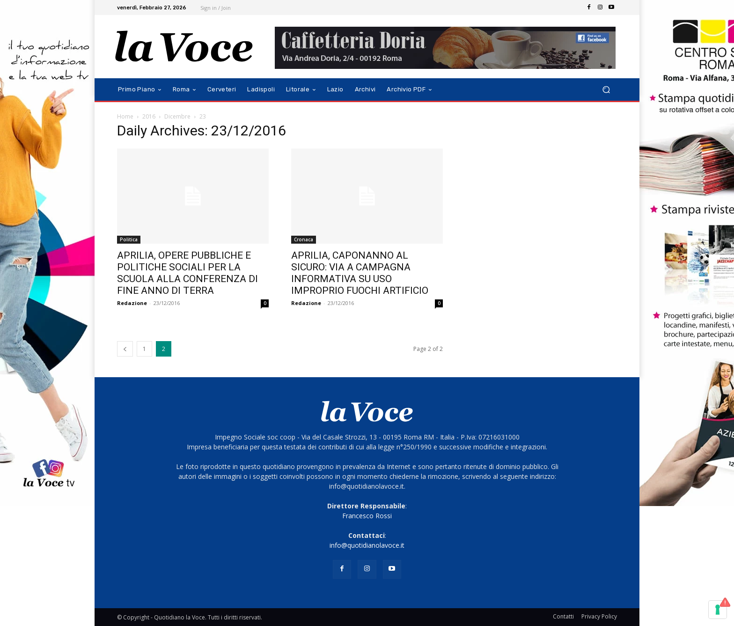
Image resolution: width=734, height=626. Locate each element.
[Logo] (184, 47)
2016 (148, 116)
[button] (606, 90)
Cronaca (303, 239)
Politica (129, 239)
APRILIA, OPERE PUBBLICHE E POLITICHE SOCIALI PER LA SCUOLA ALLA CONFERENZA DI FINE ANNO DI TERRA (187, 273)
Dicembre (177, 116)
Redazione (132, 302)
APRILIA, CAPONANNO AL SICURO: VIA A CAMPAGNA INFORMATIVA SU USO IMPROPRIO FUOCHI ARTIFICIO (359, 273)
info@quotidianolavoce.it (367, 545)
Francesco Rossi (367, 515)
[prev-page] (125, 349)
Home (125, 116)
